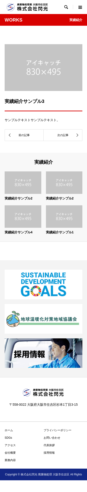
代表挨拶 (49, 445)
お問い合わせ (52, 437)
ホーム (9, 430)
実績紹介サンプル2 (18, 198)
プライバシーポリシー (57, 430)
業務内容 (10, 460)
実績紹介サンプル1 (60, 232)
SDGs (8, 437)
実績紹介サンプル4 (18, 232)
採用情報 (49, 452)
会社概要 (10, 452)
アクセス (10, 445)
